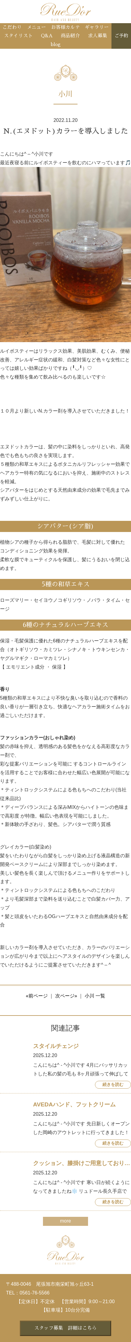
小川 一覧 (95, 995)
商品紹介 (70, 35)
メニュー (36, 27)
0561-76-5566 (35, 1292)
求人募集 (97, 35)
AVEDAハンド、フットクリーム (74, 1104)
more (65, 1220)
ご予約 (121, 35)
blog (56, 44)
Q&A (47, 35)
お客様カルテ (65, 27)
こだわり (12, 27)
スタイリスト (18, 35)
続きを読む (112, 1084)
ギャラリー (97, 27)
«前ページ (37, 995)
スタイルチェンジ (56, 1046)
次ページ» (66, 995)
